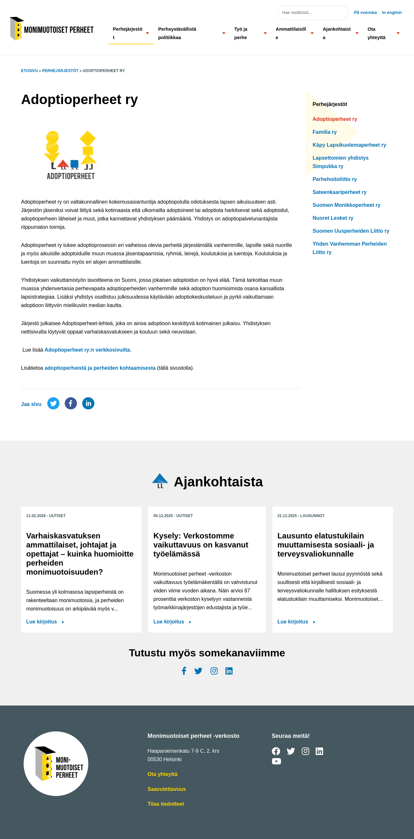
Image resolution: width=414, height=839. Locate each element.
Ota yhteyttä (377, 33)
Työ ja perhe (240, 33)
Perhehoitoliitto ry (335, 179)
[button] (147, 33)
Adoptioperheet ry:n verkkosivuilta (87, 350)
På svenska (365, 12)
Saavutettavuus (166, 789)
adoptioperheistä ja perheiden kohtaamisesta (100, 368)
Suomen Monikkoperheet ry (347, 205)
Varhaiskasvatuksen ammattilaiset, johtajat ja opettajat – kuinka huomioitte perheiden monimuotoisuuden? (80, 553)
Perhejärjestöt (127, 33)
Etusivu (29, 71)
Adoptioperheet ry (335, 119)
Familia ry (325, 132)
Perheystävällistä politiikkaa (177, 33)
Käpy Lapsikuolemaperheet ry (350, 145)
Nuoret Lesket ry (333, 218)
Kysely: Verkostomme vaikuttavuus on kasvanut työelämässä (200, 544)
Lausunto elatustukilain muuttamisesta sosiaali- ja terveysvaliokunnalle (326, 544)
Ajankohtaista (337, 33)
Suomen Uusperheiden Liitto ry (351, 231)
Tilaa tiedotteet (165, 804)
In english (392, 12)
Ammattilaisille (291, 33)
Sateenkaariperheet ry (340, 192)
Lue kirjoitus (41, 621)
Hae (339, 12)
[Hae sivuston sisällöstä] (313, 12)
